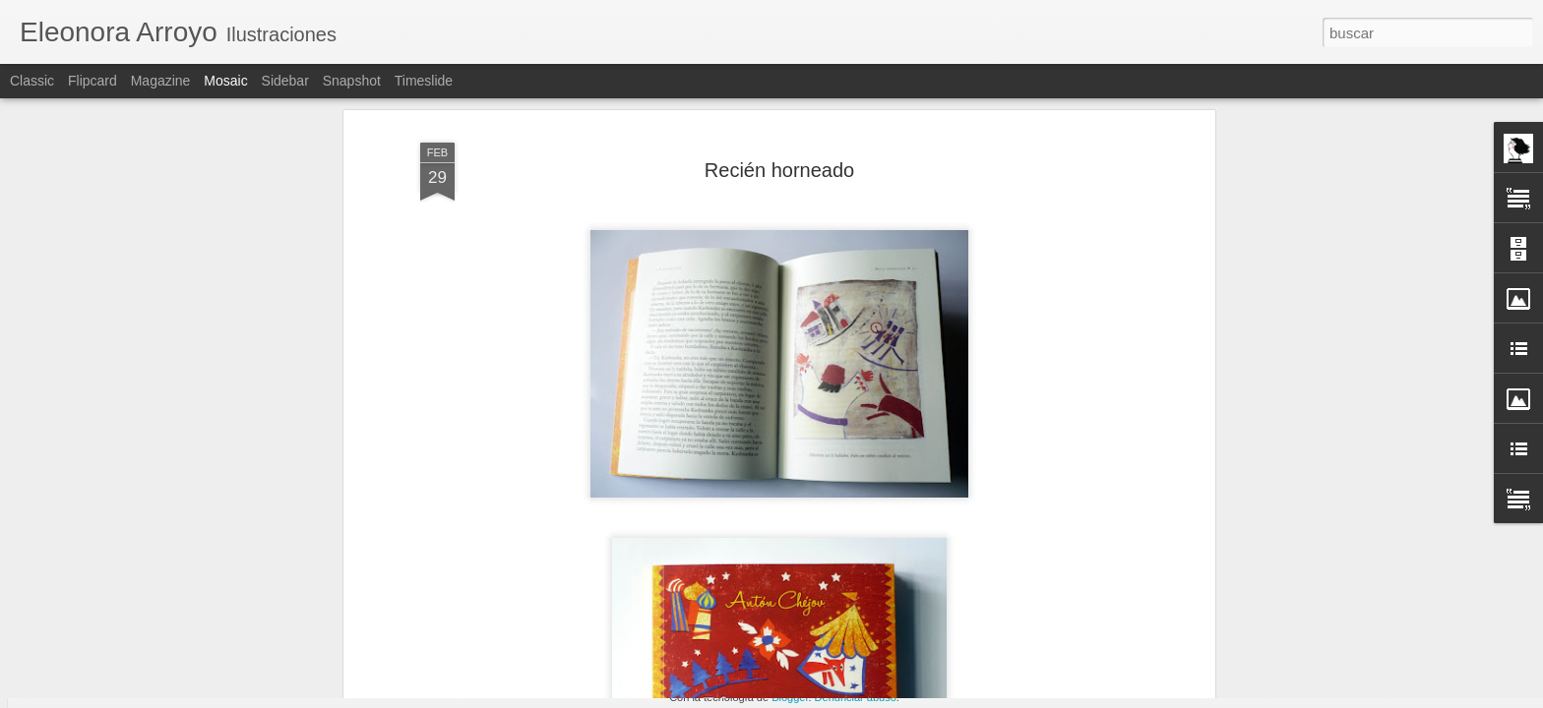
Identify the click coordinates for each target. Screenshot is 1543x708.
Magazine (161, 80)
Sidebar (285, 80)
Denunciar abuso (855, 697)
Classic (32, 80)
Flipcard (92, 80)
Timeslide (424, 80)
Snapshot (352, 80)
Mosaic (225, 80)
